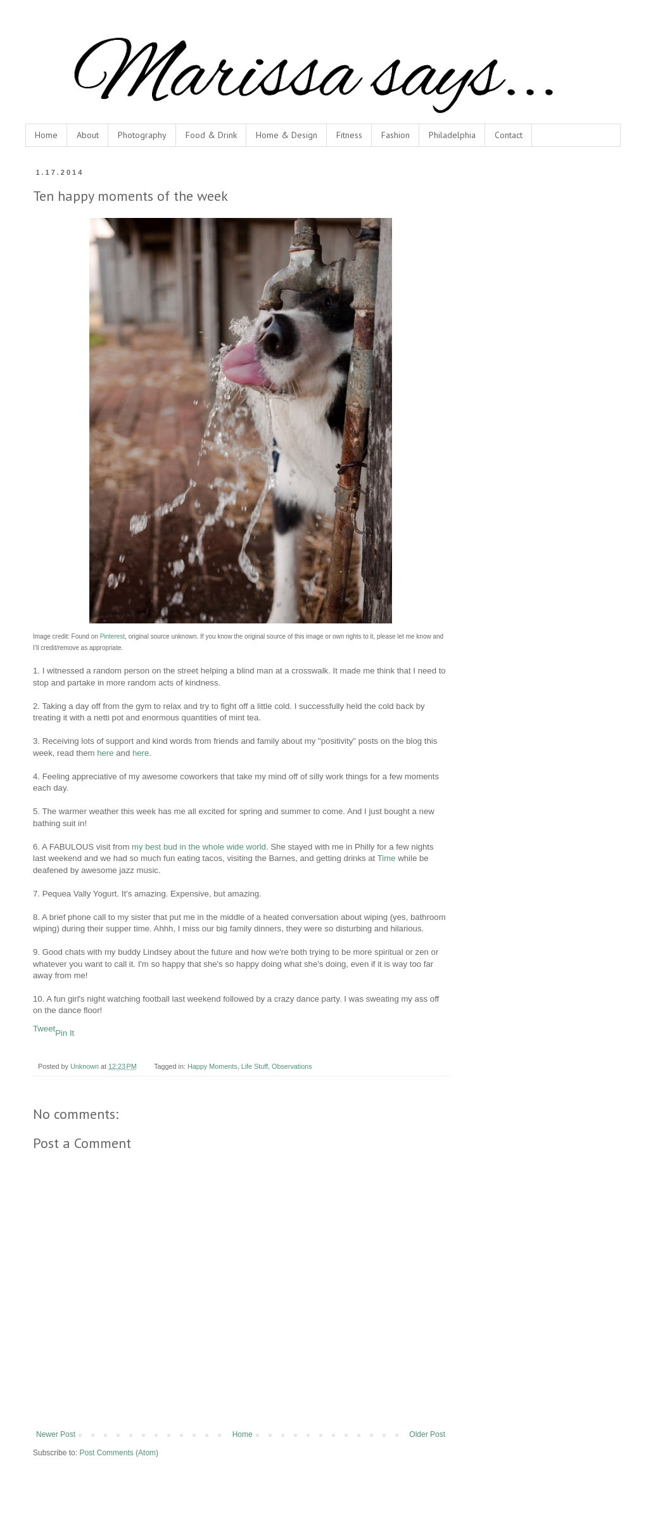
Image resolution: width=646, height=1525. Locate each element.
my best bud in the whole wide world (199, 847)
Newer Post (55, 1434)
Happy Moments (212, 1066)
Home (46, 135)
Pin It (64, 1033)
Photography (142, 135)
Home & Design (286, 135)
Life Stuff (254, 1066)
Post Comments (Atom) (118, 1452)
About (88, 135)
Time (386, 858)
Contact (508, 135)
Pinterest (112, 636)
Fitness (349, 135)
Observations (292, 1066)
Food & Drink (211, 135)
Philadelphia (452, 135)
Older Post (427, 1434)
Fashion (395, 135)
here (105, 753)
